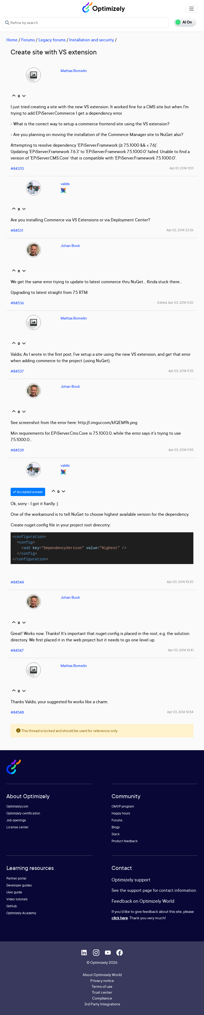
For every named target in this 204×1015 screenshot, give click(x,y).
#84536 (17, 302)
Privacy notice (102, 980)
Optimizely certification (23, 813)
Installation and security (91, 40)
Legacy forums (52, 40)
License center (17, 827)
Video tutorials (17, 899)
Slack (116, 834)
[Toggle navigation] (191, 9)
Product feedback (125, 841)
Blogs (116, 827)
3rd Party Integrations (102, 1003)
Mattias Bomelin (74, 70)
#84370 (17, 168)
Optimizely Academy (21, 913)
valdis (65, 183)
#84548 (17, 712)
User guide (14, 892)
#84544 (17, 582)
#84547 (17, 650)
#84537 (17, 371)
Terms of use (102, 986)
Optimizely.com (17, 806)
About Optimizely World (102, 974)
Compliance (102, 998)
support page (139, 890)
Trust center (102, 992)
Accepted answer (28, 492)
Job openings (16, 820)
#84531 (17, 230)
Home (12, 40)
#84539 (17, 450)
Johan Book (70, 245)
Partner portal (16, 878)
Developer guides (19, 885)
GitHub (11, 906)
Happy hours (121, 813)
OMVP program (123, 806)
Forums (28, 40)
